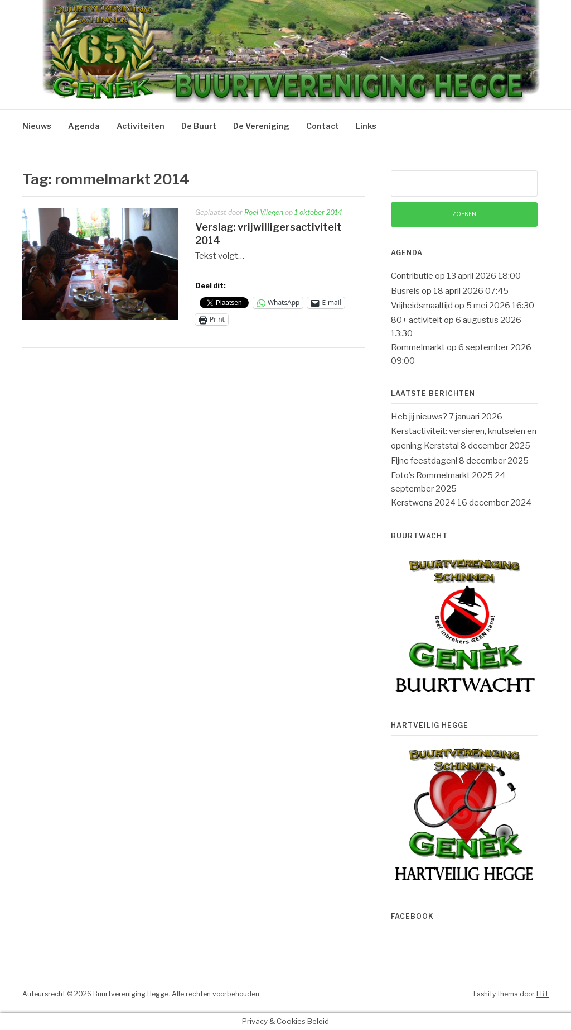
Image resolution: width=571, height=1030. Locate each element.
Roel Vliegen (263, 212)
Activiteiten (140, 126)
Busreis (405, 291)
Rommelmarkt (418, 347)
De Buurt (198, 126)
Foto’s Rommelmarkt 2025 (442, 475)
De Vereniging (261, 126)
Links (366, 126)
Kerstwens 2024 (423, 503)
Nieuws (36, 126)
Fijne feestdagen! (424, 461)
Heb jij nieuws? (419, 417)
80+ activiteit (416, 320)
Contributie (412, 276)
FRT (542, 994)
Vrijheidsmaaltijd (422, 306)
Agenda (84, 126)
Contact (322, 126)
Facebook (412, 916)
